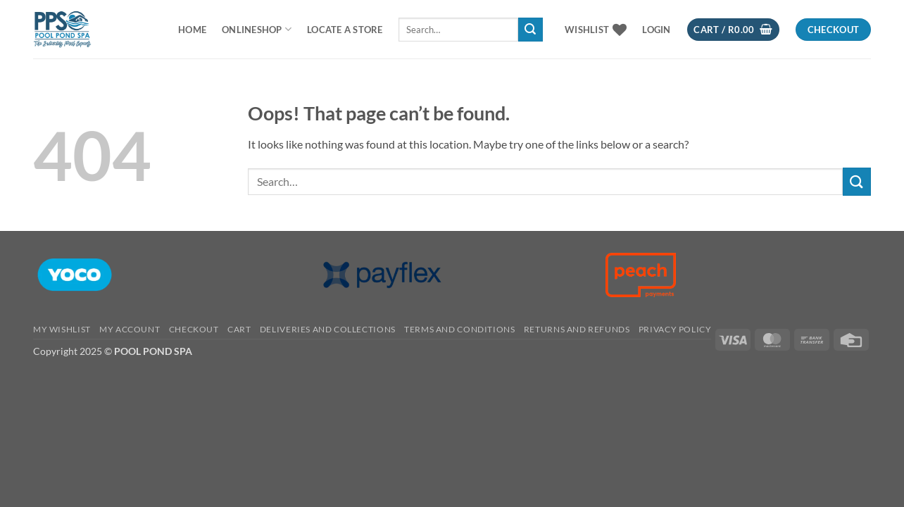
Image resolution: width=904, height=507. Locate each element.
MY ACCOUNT (129, 329)
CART (239, 329)
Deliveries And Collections (328, 329)
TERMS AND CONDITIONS (459, 329)
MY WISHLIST (62, 329)
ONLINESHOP (256, 29)
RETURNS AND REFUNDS (577, 329)
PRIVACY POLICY (675, 329)
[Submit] (530, 30)
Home (192, 29)
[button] (656, 29)
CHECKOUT (194, 329)
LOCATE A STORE (345, 29)
